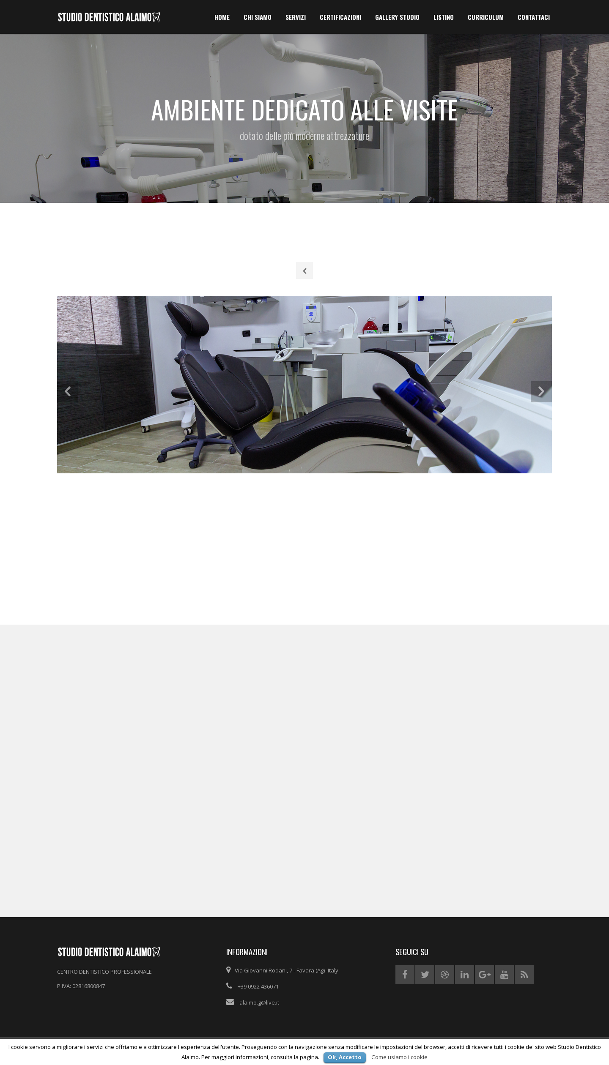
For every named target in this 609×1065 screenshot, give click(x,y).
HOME (222, 17)
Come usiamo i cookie (399, 1057)
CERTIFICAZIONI (340, 17)
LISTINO (443, 17)
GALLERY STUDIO (397, 17)
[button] (67, 391)
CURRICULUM (486, 17)
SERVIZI (295, 17)
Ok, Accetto (345, 1057)
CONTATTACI (534, 17)
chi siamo (258, 17)
